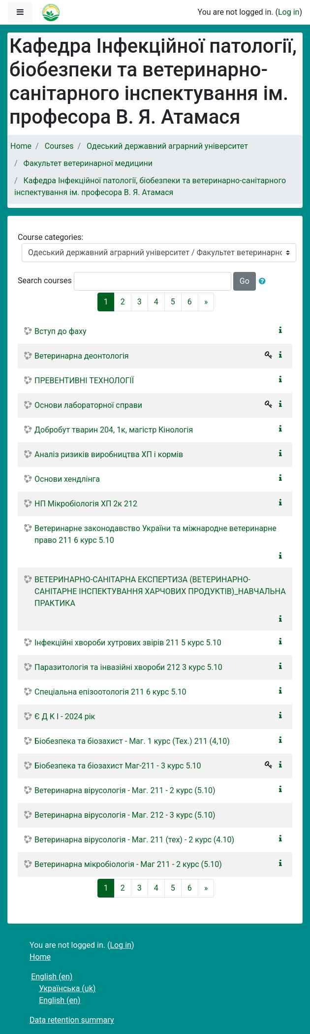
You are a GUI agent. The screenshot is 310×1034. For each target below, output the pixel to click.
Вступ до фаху (60, 331)
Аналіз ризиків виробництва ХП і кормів (108, 454)
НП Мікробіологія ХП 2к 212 (85, 503)
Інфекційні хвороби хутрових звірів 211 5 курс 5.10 (127, 642)
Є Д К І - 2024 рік (64, 716)
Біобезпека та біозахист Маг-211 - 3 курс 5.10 (117, 765)
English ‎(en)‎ (51, 976)
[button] (264, 281)
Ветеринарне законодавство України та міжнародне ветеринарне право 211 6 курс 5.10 (155, 534)
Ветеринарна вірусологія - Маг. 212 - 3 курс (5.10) (125, 815)
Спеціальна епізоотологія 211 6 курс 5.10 (110, 692)
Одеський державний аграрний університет (167, 146)
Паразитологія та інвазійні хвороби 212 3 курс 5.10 (128, 667)
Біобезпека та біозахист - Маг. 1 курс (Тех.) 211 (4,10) (132, 741)
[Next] (206, 302)
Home (20, 146)
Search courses (45, 280)
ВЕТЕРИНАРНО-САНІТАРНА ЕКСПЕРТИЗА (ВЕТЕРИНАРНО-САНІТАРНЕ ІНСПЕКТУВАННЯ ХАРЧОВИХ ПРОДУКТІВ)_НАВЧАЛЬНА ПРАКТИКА (160, 591)
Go (244, 281)
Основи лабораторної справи (88, 405)
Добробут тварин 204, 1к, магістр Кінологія (113, 429)
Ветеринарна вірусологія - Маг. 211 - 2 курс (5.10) (125, 790)
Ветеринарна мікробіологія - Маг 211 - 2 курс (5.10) (128, 864)
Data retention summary (72, 1020)
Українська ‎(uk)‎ (67, 988)
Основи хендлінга (67, 479)
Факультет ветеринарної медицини (88, 163)
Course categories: (50, 237)
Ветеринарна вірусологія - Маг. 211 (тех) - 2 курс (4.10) (134, 839)
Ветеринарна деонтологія (81, 356)
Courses (59, 146)
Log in (288, 12)
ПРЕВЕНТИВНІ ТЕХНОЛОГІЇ (84, 380)
